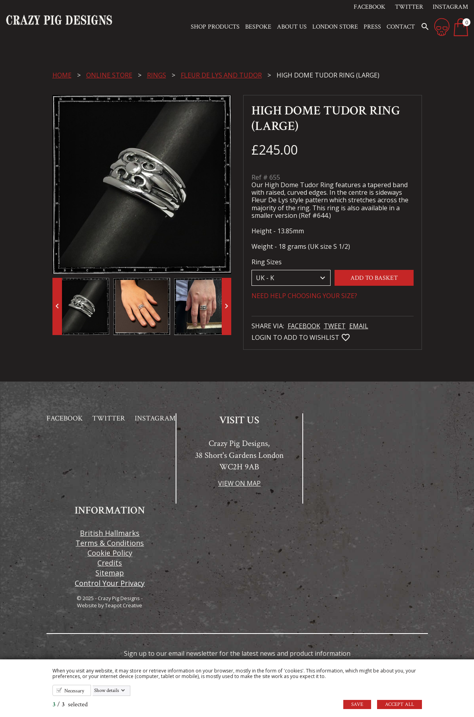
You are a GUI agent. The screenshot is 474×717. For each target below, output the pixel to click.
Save (357, 704)
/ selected (70, 704)
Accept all (399, 704)
